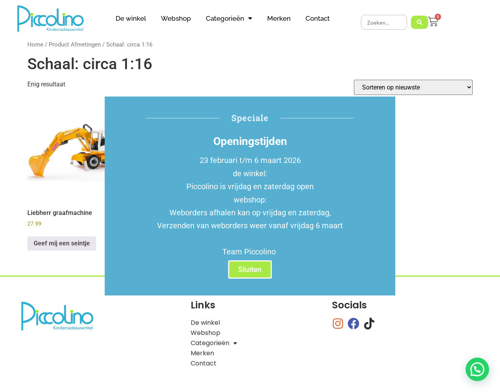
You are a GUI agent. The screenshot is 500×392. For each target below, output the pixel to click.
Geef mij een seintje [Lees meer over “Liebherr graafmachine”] (62, 243)
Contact (317, 18)
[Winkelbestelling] (413, 87)
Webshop (176, 18)
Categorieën (229, 18)
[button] (477, 369)
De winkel (131, 18)
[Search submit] (419, 22)
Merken (279, 18)
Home (35, 44)
